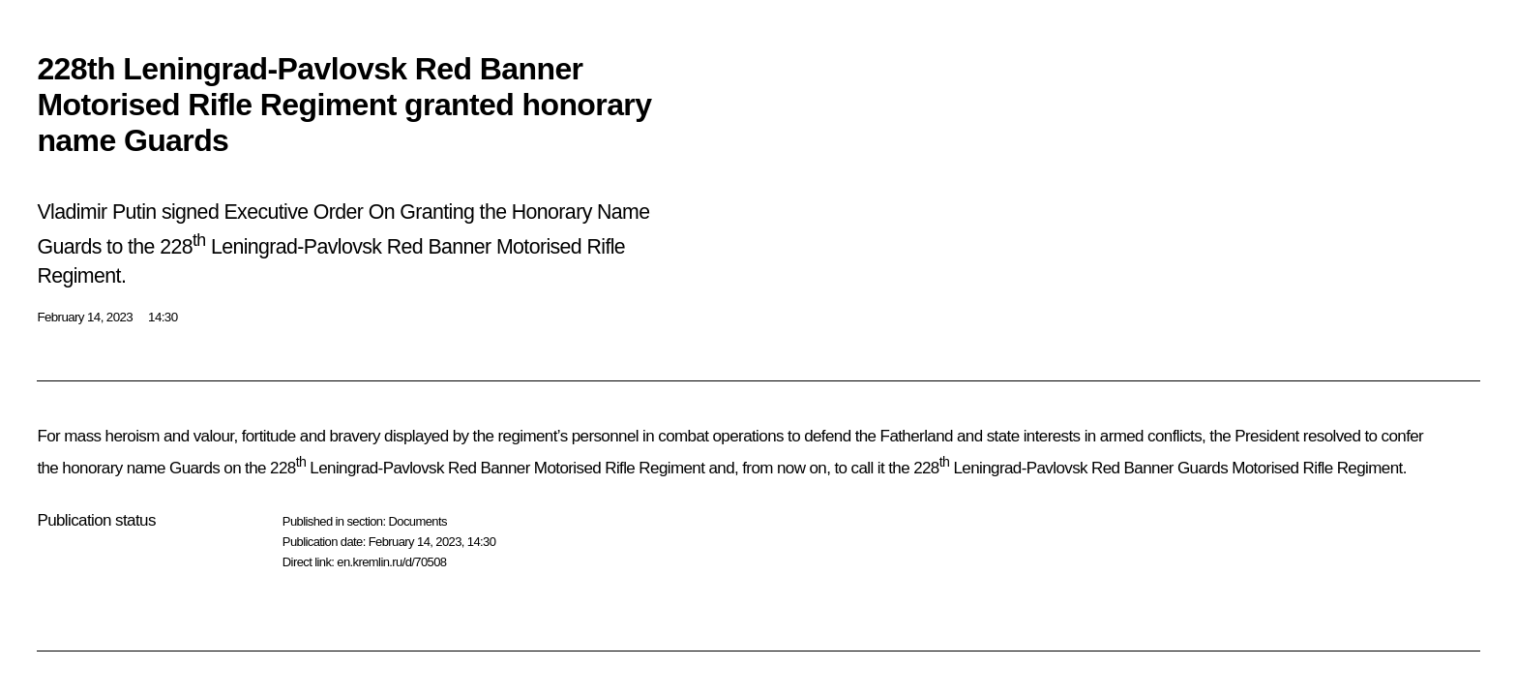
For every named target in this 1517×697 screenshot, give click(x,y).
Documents (417, 521)
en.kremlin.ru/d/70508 (391, 562)
